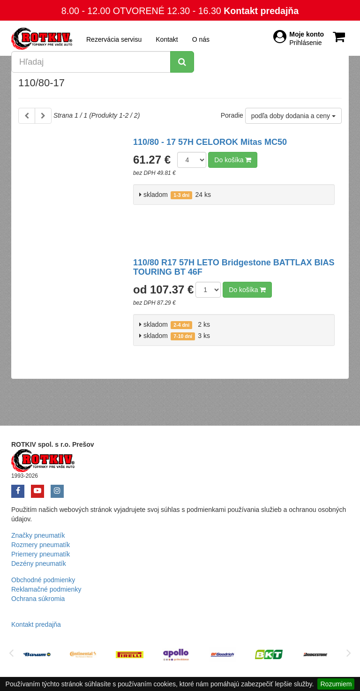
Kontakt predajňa (261, 11)
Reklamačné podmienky (46, 589)
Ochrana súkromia (38, 598)
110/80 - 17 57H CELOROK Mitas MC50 (210, 142)
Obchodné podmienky (43, 580)
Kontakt (167, 39)
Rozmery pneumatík (40, 544)
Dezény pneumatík (38, 563)
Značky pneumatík (38, 535)
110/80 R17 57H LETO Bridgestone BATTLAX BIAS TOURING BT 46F (233, 267)
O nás (201, 39)
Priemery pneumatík (40, 554)
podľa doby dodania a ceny (293, 116)
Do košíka (232, 160)
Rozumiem (336, 684)
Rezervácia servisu (114, 39)
